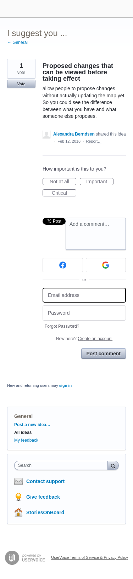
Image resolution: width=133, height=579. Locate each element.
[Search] (113, 465)
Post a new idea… (32, 424)
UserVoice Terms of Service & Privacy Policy (89, 557)
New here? (84, 338)
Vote (21, 84)
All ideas (23, 432)
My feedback (26, 440)
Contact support (45, 481)
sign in (65, 385)
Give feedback (43, 497)
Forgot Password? (62, 326)
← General (17, 42)
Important (99, 182)
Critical (64, 193)
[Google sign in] (106, 265)
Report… (93, 141)
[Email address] (84, 295)
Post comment (104, 353)
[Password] (84, 313)
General (23, 416)
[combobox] (62, 465)
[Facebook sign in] (63, 265)
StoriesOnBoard (45, 512)
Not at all (63, 182)
